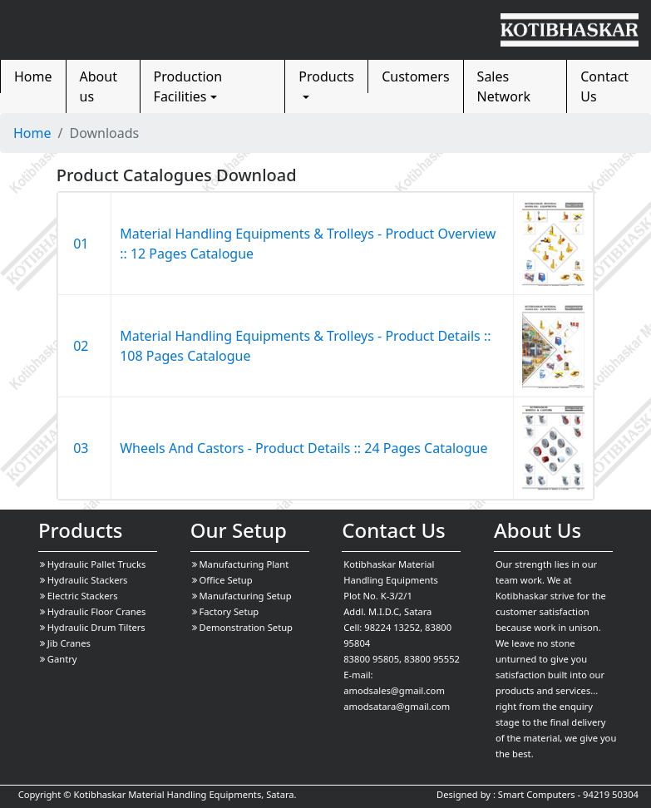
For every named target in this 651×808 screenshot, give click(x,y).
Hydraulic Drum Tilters (92, 627)
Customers (415, 76)
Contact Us (604, 86)
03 (84, 448)
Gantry (58, 659)
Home (33, 76)
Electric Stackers (79, 595)
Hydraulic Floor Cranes (93, 611)
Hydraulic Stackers (84, 580)
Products (326, 76)
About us (98, 86)
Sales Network (503, 86)
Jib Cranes (65, 643)
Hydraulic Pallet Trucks (92, 564)
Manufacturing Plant (240, 564)
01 (84, 243)
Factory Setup (225, 611)
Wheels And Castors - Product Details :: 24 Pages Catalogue (303, 448)
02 (84, 346)
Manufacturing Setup (242, 595)
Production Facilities (188, 86)
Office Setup (222, 580)
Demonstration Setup (242, 627)
